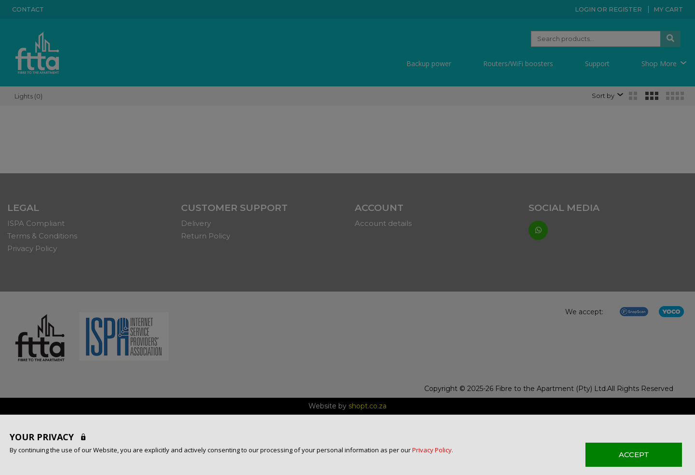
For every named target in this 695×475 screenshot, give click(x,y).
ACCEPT (634, 454)
